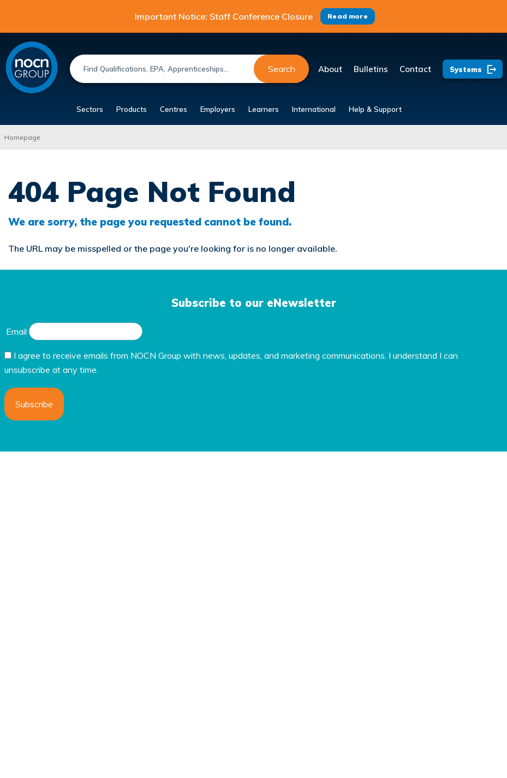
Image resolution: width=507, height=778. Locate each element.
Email (16, 331)
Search (281, 68)
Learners (263, 109)
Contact (415, 69)
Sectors (89, 109)
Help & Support (375, 109)
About (330, 69)
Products (131, 109)
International (314, 109)
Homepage (22, 137)
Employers (217, 109)
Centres (173, 109)
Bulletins (371, 69)
